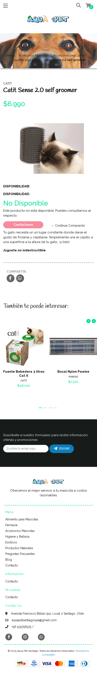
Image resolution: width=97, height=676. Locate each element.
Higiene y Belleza (17, 536)
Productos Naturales (19, 548)
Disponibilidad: (13, 186)
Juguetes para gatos (25, 60)
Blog (8, 559)
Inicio (10, 55)
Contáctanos (23, 224)
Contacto (11, 565)
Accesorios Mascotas (33, 55)
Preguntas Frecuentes (20, 554)
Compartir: (17, 272)
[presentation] (88, 321)
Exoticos (11, 542)
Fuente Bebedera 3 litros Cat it (23, 373)
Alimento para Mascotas (21, 519)
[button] (76, 5)
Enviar (62, 448)
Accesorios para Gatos (68, 55)
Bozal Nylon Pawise (73, 371)
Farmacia (11, 525)
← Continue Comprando (68, 225)
